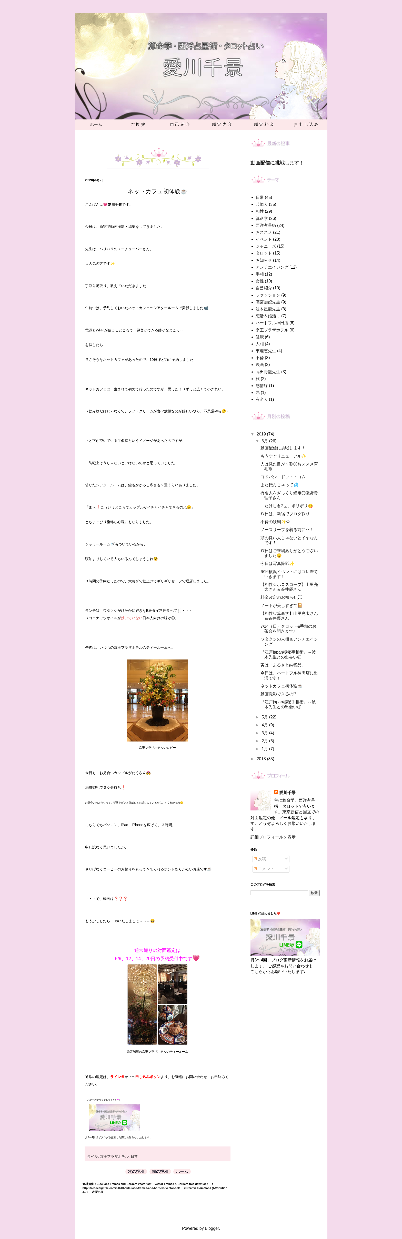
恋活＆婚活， (268, 316)
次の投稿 (136, 1171)
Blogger (212, 1228)
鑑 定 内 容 (222, 124)
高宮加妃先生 (268, 302)
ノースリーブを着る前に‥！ (287, 529)
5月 (265, 717)
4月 (265, 725)
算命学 (262, 218)
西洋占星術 (266, 225)
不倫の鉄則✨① (275, 522)
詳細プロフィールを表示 (273, 837)
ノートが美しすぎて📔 (281, 605)
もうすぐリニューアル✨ (283, 456)
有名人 (262, 399)
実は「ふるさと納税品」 (283, 665)
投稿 (260, 859)
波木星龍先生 (268, 309)
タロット (264, 253)
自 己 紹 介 (180, 124)
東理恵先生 (266, 351)
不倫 (260, 358)
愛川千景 (287, 792)
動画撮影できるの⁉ (278, 694)
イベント (264, 239)
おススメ (264, 232)
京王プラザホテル (114, 1156)
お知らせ (264, 260)
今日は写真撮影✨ (277, 563)
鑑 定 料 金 (264, 124)
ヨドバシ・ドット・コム (283, 477)
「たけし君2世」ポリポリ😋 (286, 506)
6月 (265, 441)
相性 (260, 211)
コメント (264, 869)
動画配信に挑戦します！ (277, 163)
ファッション (268, 295)
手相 (260, 274)
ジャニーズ (266, 246)
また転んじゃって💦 (279, 485)
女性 (260, 281)
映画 (260, 364)
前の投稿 (160, 1171)
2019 (262, 434)
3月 (265, 733)
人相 (260, 344)
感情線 (262, 385)
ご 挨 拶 (137, 124)
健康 (260, 337)
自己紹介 (264, 288)
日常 (134, 1156)
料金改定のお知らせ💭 (281, 597)
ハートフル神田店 (272, 323)
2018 (262, 759)
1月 (265, 749)
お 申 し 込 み (306, 124)
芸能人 (262, 204)
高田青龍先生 (268, 372)
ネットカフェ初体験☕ (281, 686)
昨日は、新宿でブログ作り (285, 514)
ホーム (96, 124)
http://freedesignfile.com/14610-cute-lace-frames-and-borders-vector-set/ (131, 1188)
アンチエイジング (272, 267)
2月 (265, 741)
